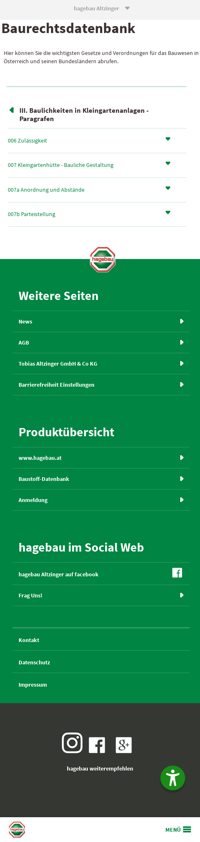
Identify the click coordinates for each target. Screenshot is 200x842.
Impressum (33, 684)
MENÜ (173, 829)
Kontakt (29, 640)
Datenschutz (34, 662)
